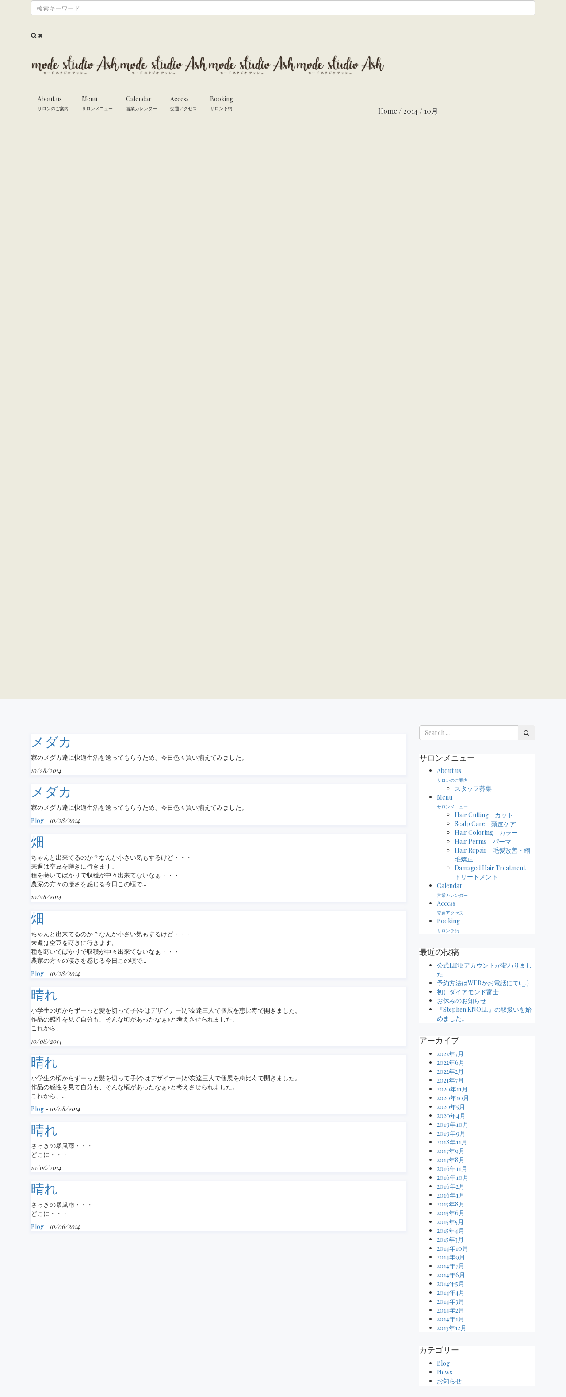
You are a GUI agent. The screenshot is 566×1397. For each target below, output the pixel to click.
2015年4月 (450, 1230)
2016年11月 (452, 1168)
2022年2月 (450, 1071)
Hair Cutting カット (484, 815)
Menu (97, 103)
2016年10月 (453, 1177)
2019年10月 (453, 1124)
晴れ (44, 994)
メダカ (51, 741)
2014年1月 (450, 1319)
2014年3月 (450, 1301)
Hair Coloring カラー (486, 832)
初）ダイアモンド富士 (468, 991)
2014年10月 (452, 1248)
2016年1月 (451, 1195)
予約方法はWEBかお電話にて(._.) (483, 983)
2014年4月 (451, 1292)
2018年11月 (452, 1142)
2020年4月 (451, 1115)
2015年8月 (451, 1204)
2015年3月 (450, 1239)
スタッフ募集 (473, 788)
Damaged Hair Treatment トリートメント (493, 872)
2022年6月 (451, 1062)
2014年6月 (451, 1275)
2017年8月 (451, 1160)
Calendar (141, 103)
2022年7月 (450, 1053)
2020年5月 (451, 1106)
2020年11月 (452, 1089)
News (444, 1372)
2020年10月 (453, 1098)
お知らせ (449, 1381)
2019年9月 (451, 1133)
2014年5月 (450, 1283)
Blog (37, 820)
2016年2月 (451, 1186)
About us (53, 103)
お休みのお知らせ (461, 1000)
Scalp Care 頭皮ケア (485, 823)
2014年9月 (451, 1257)
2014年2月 (450, 1310)
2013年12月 (452, 1328)
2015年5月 (450, 1221)
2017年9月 (451, 1151)
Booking (221, 103)
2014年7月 (450, 1266)
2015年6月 (451, 1213)
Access (183, 103)
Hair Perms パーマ (483, 841)
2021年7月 (450, 1080)
